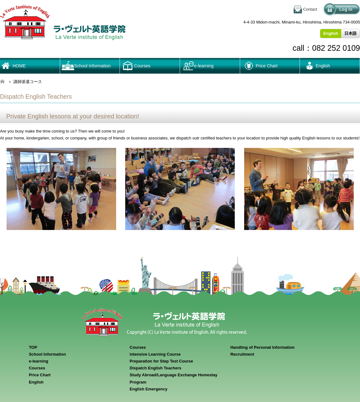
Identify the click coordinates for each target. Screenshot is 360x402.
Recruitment (242, 354)
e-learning (203, 65)
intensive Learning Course (155, 354)
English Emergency (148, 389)
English (323, 65)
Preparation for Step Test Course (161, 361)
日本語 (350, 33)
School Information (92, 65)
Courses (37, 368)
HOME (19, 65)
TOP (33, 347)
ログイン (341, 9)
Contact (310, 9)
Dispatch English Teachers (155, 368)
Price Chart (267, 65)
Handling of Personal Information (262, 347)
